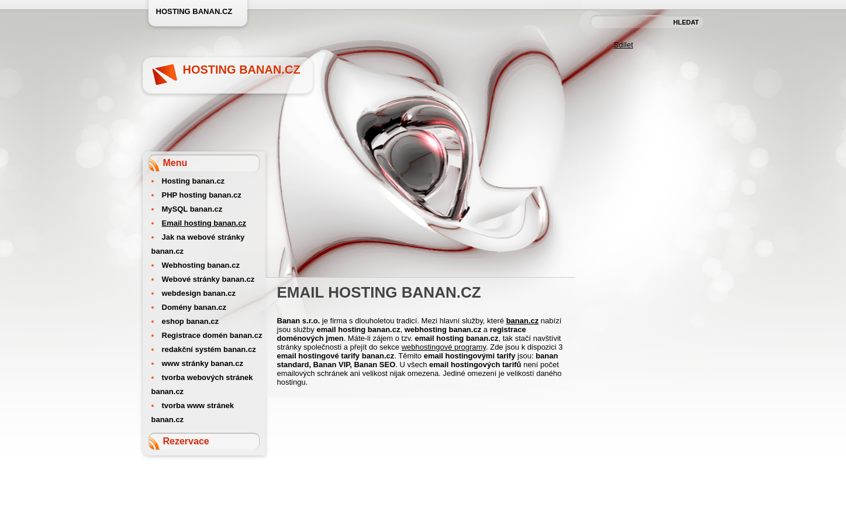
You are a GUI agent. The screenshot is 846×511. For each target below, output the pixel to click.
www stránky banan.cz (202, 363)
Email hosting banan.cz (204, 223)
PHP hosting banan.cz (201, 195)
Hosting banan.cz (242, 69)
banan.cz (522, 320)
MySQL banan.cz (192, 209)
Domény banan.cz (194, 307)
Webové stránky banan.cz (208, 279)
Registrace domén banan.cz (212, 335)
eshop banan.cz (190, 321)
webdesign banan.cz (199, 293)
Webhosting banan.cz (201, 265)
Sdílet (623, 44)
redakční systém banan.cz (209, 349)
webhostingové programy (444, 347)
